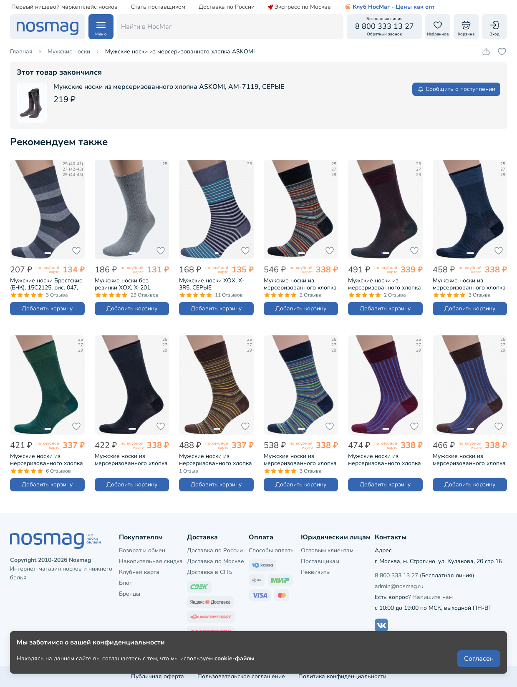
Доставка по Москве (215, 561)
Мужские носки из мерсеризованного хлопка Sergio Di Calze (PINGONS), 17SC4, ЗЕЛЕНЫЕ (46, 459)
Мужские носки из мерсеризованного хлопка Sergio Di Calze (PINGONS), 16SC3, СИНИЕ (300, 459)
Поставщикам (320, 561)
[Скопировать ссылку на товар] (486, 52)
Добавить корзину (47, 308)
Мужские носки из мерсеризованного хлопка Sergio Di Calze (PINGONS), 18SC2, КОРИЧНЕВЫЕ (469, 459)
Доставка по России (227, 7)
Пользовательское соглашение (241, 676)
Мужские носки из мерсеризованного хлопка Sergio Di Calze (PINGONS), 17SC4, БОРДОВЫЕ (384, 284)
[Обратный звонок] (384, 26)
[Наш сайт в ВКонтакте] (381, 625)
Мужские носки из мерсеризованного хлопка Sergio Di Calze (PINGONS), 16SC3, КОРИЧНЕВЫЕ (215, 459)
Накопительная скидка (151, 561)
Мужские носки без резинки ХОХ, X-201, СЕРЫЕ (123, 284)
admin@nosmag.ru (399, 586)
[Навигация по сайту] (100, 26)
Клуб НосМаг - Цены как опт (389, 7)
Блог (125, 583)
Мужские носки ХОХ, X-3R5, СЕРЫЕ (212, 284)
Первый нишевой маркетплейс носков (64, 7)
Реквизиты (315, 572)
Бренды (129, 594)
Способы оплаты (272, 550)
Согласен (479, 658)
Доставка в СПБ (209, 572)
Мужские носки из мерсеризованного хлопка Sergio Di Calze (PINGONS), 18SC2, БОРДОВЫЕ (384, 459)
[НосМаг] (47, 26)
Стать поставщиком (158, 7)
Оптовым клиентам (327, 550)
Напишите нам (432, 597)
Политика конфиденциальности (342, 676)
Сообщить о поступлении (456, 89)
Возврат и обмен (142, 550)
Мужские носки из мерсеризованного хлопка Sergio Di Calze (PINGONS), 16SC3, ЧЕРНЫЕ (300, 284)
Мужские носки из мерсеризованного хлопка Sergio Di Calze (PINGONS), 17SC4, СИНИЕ (469, 284)
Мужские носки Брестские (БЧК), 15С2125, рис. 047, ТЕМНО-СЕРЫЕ (46, 284)
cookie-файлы (234, 658)
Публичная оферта (157, 676)
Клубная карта (139, 572)
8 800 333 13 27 (396, 575)
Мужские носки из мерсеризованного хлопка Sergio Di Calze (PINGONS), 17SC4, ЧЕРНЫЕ (131, 459)
